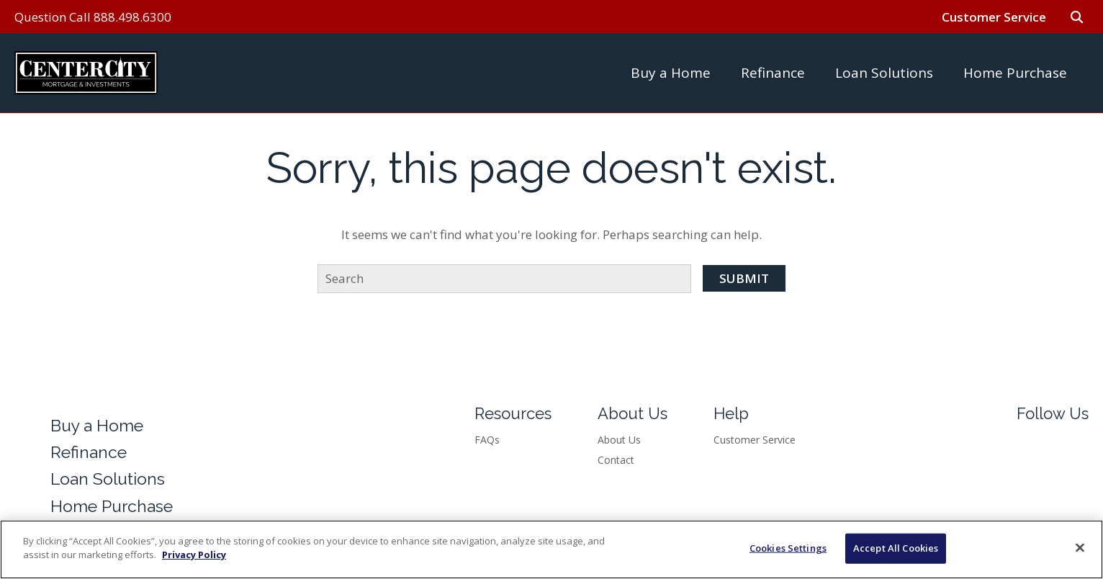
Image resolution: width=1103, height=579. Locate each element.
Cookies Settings (788, 548)
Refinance (773, 72)
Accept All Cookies (895, 548)
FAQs (487, 439)
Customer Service (994, 17)
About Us (619, 439)
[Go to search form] (1076, 16)
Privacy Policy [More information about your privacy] (194, 554)
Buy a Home (671, 72)
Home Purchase (1015, 72)
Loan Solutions (884, 72)
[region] (551, 549)
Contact (616, 460)
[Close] (1080, 547)
